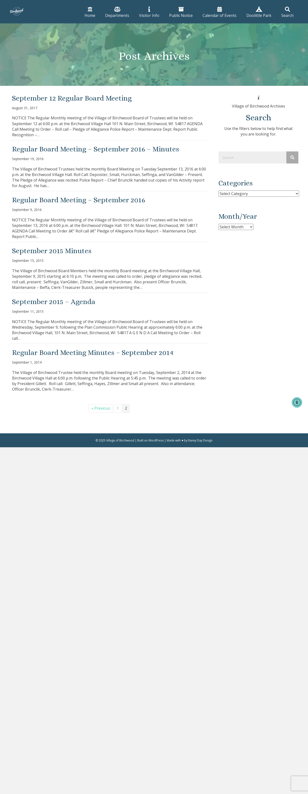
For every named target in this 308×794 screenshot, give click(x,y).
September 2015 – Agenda (53, 302)
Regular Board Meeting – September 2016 (78, 200)
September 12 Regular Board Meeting (72, 98)
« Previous (100, 408)
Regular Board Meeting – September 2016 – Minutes (95, 149)
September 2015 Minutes (51, 251)
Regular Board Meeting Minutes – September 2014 (92, 352)
